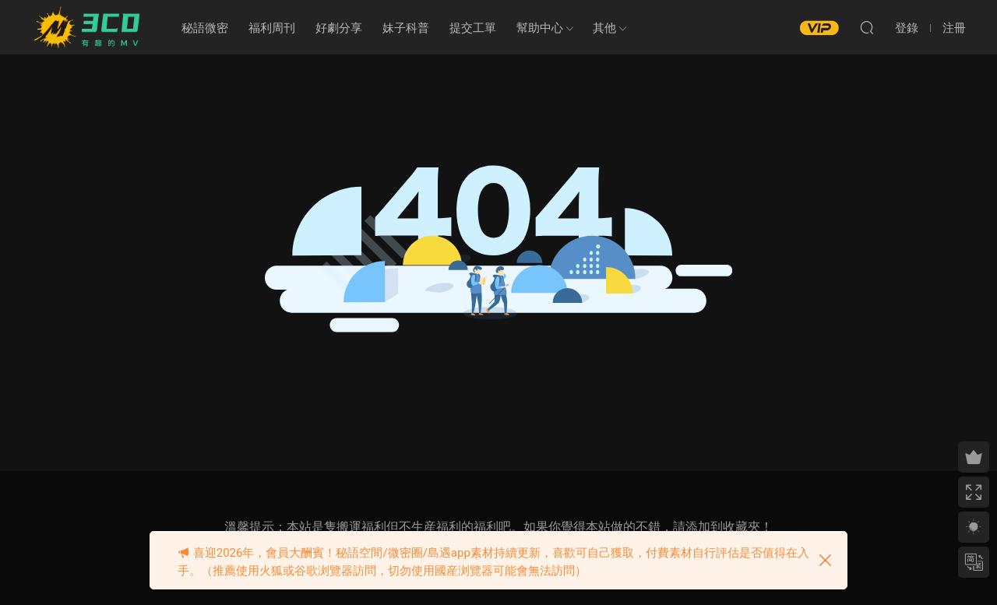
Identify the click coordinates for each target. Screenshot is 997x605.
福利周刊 (271, 28)
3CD (89, 27)
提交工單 (472, 28)
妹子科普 (405, 28)
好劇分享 (338, 28)
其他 (604, 28)
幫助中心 (539, 28)
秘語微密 (204, 28)
